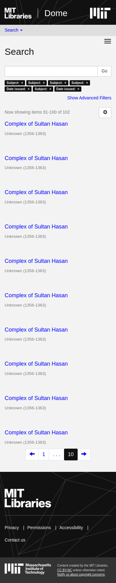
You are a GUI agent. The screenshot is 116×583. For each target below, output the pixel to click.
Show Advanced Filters (89, 97)
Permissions (39, 527)
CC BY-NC (64, 570)
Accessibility (71, 527)
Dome (55, 13)
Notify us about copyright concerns (81, 574)
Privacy (12, 527)
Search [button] (14, 30)
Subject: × (14, 83)
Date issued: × (17, 89)
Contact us (15, 539)
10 (71, 454)
